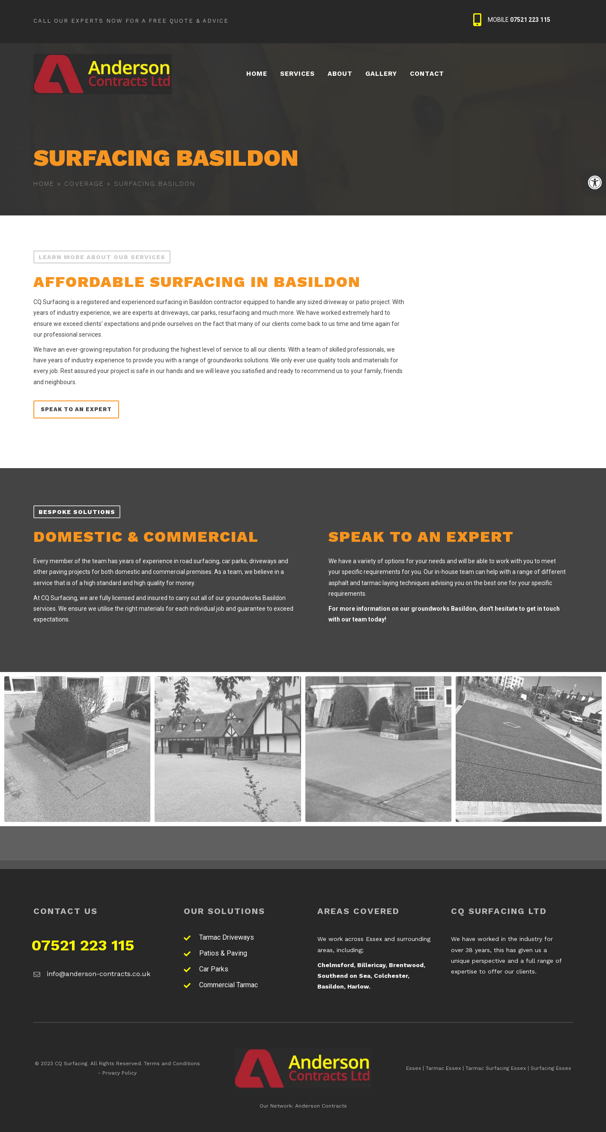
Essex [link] (413, 1068)
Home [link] (43, 184)
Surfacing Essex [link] (551, 1068)
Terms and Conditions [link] (172, 1063)
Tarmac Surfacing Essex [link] (496, 1068)
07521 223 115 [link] (82, 945)
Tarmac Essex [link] (443, 1068)
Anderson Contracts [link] (321, 1106)
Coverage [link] (84, 184)
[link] (595, 182)
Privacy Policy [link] (119, 1073)
